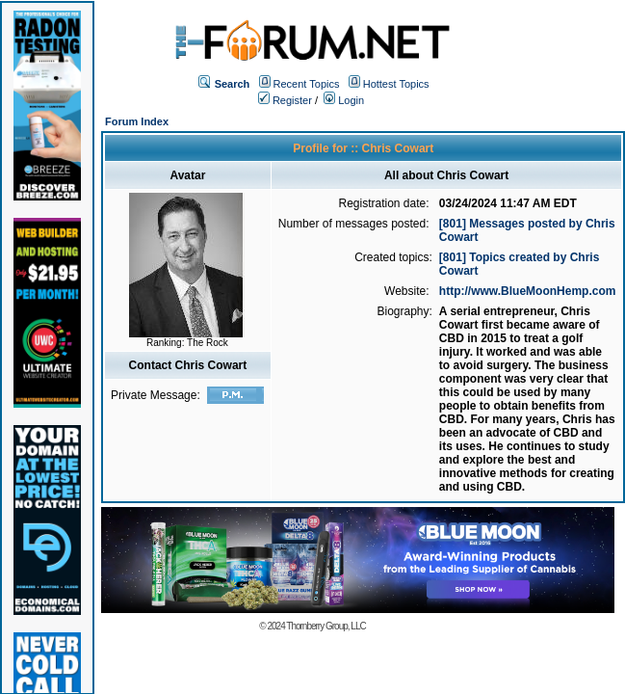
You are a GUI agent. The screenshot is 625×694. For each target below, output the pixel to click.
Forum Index (137, 121)
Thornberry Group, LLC (325, 626)
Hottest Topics (396, 84)
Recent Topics (306, 84)
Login (344, 100)
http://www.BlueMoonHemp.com (527, 291)
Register (285, 100)
